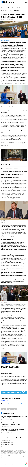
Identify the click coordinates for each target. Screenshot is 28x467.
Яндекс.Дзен (5, 400)
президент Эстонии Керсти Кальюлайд (12, 403)
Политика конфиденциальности (7, 442)
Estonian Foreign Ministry (9, 38)
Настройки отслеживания (6, 446)
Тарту (22, 403)
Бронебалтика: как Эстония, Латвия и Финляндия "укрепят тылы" (12, 430)
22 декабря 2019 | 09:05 (6, 426)
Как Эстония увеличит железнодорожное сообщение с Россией (14, 417)
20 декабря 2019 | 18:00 (6, 420)
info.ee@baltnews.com (5, 463)
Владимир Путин (5, 405)
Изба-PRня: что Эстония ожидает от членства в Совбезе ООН (14, 163)
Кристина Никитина (6, 40)
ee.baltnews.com (11, 455)
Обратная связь (4, 448)
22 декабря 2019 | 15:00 (6, 432)
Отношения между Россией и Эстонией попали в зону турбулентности (13, 423)
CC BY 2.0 (3, 38)
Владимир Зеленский (14, 405)
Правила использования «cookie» (7, 444)
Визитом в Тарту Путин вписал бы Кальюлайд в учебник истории (10, 367)
